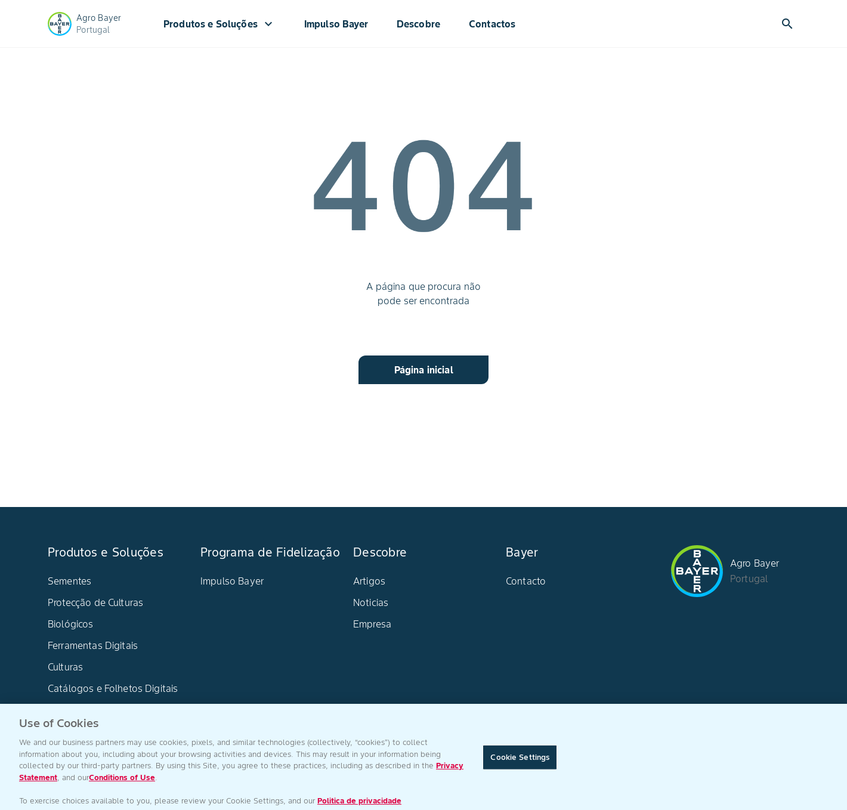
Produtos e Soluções (219, 24)
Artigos (369, 581)
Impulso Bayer (336, 24)
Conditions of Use (122, 780)
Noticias (370, 602)
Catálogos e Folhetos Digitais (113, 688)
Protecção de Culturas (95, 602)
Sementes (69, 581)
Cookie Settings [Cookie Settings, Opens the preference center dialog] (519, 760)
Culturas (65, 667)
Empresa (372, 624)
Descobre (418, 24)
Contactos (492, 24)
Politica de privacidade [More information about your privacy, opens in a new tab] (359, 804)
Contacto (526, 581)
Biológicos (71, 624)
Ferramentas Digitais (93, 645)
